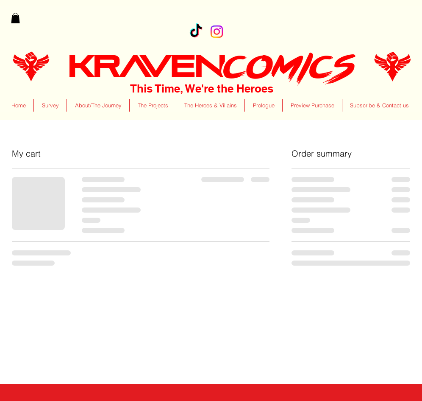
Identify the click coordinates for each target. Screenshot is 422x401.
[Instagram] (216, 31)
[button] (15, 18)
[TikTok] (196, 31)
